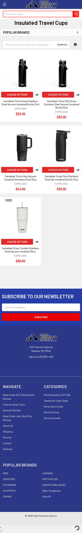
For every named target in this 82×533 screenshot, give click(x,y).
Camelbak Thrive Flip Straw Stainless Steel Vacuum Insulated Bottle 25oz (61, 104)
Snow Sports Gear (53, 406)
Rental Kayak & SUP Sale (57, 394)
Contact (7, 443)
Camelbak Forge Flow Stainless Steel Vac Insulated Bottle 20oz (61, 178)
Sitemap (7, 448)
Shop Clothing (51, 412)
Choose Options (17, 94)
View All (46, 496)
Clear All (62, 44)
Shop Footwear (52, 418)
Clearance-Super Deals (56, 400)
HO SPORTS (9, 490)
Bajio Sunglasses (51, 490)
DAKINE (7, 496)
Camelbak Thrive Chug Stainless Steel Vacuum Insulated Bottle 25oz (20, 102)
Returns (7, 437)
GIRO (5, 473)
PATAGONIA (9, 484)
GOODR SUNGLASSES (54, 484)
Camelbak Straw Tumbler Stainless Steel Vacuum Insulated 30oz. (20, 250)
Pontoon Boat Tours (14, 404)
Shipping (7, 431)
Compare (37, 95)
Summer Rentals (12, 410)
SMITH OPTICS (50, 479)
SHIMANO (47, 473)
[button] (75, 44)
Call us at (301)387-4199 (41, 356)
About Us (8, 425)
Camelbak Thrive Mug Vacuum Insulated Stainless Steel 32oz (20, 178)
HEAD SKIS (9, 479)
